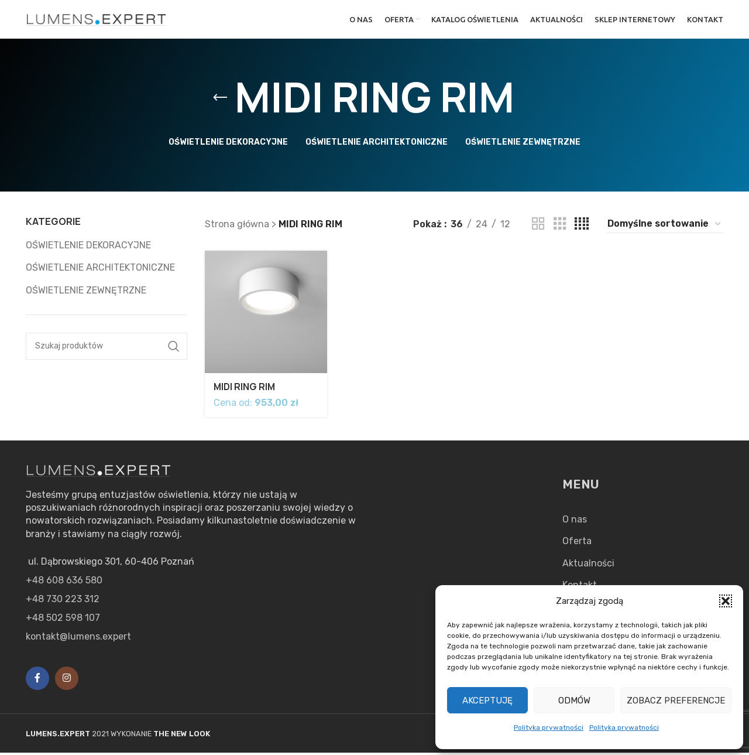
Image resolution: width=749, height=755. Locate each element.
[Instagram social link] (66, 681)
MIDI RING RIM (245, 389)
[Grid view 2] (538, 228)
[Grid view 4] (582, 228)
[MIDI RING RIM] (265, 316)
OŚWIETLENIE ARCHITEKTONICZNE (100, 272)
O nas (574, 522)
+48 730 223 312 (62, 601)
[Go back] (220, 102)
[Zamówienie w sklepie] (664, 228)
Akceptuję (487, 700)
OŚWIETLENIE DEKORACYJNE (88, 249)
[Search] (106, 350)
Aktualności (588, 565)
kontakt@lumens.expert (78, 639)
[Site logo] (96, 20)
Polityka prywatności (548, 727)
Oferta (577, 543)
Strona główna (237, 228)
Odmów (574, 700)
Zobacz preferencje (676, 700)
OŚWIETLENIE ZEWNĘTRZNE (86, 294)
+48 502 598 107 (63, 620)
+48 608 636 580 (64, 583)
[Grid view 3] (560, 228)
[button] (725, 601)
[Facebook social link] (37, 681)
